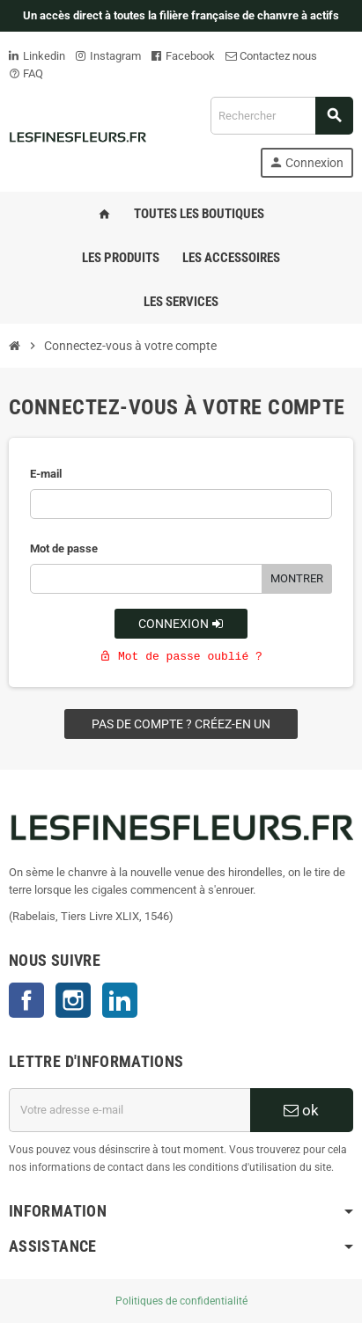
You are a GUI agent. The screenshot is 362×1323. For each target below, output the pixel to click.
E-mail (46, 473)
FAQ (26, 73)
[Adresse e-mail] (129, 1110)
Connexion (181, 624)
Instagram (108, 55)
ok (301, 1110)
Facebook (183, 55)
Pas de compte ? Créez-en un (181, 724)
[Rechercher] (281, 116)
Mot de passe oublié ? (181, 656)
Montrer (296, 578)
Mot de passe (64, 548)
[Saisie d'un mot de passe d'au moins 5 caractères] (146, 579)
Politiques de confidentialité (181, 1301)
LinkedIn (119, 1000)
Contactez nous (271, 55)
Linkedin (37, 55)
